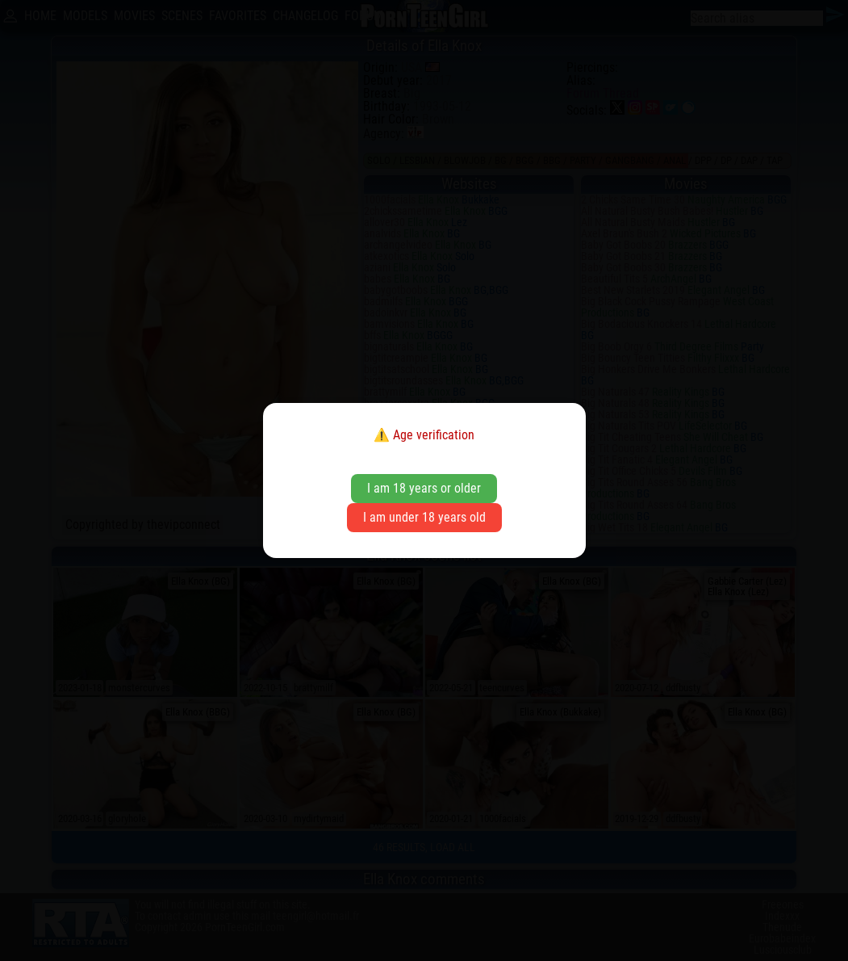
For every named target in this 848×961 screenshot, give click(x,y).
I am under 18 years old (424, 517)
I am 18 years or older (424, 488)
